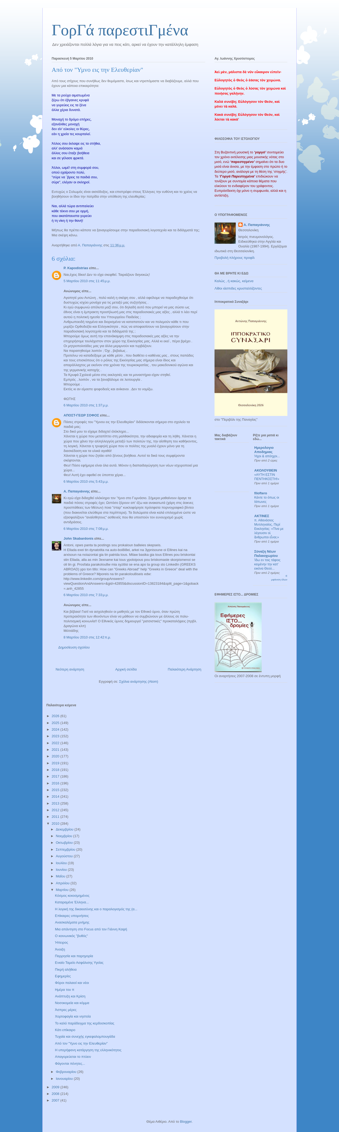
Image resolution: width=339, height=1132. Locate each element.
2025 (56, 723)
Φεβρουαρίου (66, 1072)
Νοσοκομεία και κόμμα (72, 1003)
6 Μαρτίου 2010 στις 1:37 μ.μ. (86, 405)
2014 (56, 796)
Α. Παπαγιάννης (77, 491)
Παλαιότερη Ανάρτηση (184, 669)
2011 (56, 817)
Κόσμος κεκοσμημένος (72, 896)
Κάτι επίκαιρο (65, 1030)
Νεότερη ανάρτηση (70, 669)
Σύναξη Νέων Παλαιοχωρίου (266, 553)
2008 (56, 1094)
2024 (56, 729)
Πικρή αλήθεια (66, 969)
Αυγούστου (65, 856)
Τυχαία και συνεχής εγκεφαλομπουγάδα (85, 1036)
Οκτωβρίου (65, 843)
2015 (56, 790)
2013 (56, 803)
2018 (56, 770)
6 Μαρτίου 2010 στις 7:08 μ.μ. (86, 529)
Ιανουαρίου (65, 1079)
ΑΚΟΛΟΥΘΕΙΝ (265, 470)
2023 (56, 736)
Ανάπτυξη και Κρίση (70, 996)
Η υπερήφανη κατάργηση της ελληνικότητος (88, 1050)
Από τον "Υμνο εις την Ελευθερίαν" (81, 1043)
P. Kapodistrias (76, 268)
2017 (56, 776)
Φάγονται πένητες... (70, 1064)
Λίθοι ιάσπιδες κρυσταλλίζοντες (238, 288)
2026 (56, 716)
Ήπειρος (61, 942)
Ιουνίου (62, 870)
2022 (56, 743)
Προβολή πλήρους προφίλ (235, 258)
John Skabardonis (78, 538)
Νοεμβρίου (64, 836)
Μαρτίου (63, 890)
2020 (56, 756)
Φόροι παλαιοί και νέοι (72, 983)
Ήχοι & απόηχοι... (267, 456)
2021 (56, 750)
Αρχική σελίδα (126, 669)
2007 (56, 1100)
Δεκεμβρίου (65, 829)
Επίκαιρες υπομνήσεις (72, 916)
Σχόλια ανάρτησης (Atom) (138, 681)
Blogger (185, 1122)
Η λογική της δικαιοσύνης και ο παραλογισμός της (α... (96, 909)
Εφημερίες (63, 976)
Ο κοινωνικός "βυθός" (71, 936)
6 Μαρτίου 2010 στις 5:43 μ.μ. (86, 481)
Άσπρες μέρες (65, 1010)
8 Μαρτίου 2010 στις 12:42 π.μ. (87, 637)
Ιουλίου (62, 863)
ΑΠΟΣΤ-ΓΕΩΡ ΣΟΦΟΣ (81, 415)
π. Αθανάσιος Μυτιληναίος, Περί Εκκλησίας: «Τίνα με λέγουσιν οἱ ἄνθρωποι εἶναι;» (268, 528)
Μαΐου (61, 876)
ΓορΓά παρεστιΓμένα (120, 30)
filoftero (260, 493)
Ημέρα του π (64, 990)
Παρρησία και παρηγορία (74, 956)
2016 (56, 783)
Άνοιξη (60, 949)
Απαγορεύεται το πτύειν (73, 1057)
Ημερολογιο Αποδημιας (264, 450)
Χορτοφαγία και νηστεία (73, 1016)
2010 (56, 823)
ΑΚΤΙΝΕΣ (261, 516)
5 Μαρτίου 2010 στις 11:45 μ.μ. (87, 281)
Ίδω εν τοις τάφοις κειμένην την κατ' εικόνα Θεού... (267, 564)
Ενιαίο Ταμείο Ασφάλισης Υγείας (79, 963)
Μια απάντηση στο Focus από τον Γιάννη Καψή (91, 929)
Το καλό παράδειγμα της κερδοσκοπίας (84, 1023)
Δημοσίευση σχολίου (74, 647)
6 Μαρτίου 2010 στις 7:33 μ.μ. (86, 595)
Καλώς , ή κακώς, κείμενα (234, 281)
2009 (56, 1087)
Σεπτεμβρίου (66, 849)
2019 (56, 763)
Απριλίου (63, 883)
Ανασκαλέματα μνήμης (72, 922)
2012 (56, 810)
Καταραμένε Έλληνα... (72, 902)
